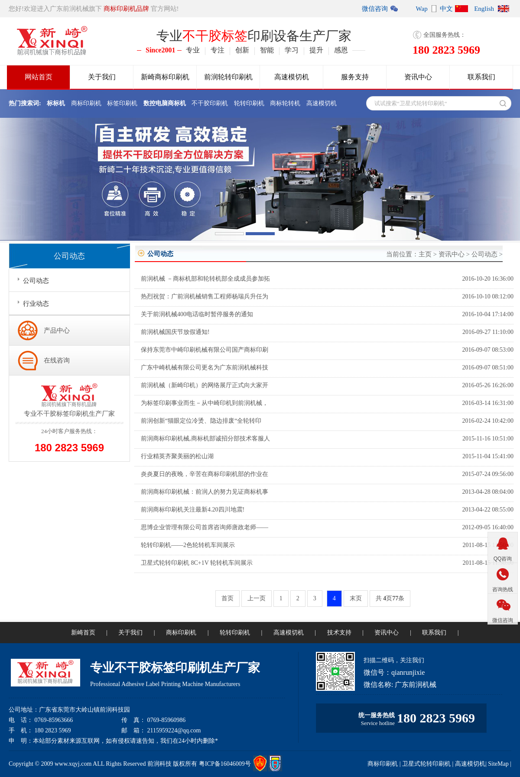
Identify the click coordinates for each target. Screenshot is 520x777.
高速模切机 (291, 77)
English (484, 8)
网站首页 (38, 77)
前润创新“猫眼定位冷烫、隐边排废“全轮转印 (201, 421)
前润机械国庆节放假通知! (175, 332)
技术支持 (339, 632)
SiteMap (498, 764)
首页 (227, 598)
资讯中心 (418, 77)
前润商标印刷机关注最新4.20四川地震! (192, 509)
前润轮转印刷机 (228, 77)
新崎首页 (83, 632)
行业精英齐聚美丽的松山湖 (177, 456)
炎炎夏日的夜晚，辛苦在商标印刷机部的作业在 (204, 474)
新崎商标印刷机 (165, 77)
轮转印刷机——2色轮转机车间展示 (188, 545)
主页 (425, 254)
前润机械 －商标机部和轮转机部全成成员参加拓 (205, 278)
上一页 (256, 598)
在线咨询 (57, 360)
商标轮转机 (285, 103)
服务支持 (355, 77)
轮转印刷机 (249, 103)
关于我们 (102, 77)
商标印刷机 (86, 103)
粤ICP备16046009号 (225, 764)
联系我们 (481, 77)
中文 (446, 8)
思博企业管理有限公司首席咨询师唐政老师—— (204, 527)
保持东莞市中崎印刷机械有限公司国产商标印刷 (204, 349)
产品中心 (57, 330)
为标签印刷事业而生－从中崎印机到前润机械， (204, 403)
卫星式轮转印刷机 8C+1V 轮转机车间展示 (197, 563)
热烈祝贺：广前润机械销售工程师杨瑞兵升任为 (204, 296)
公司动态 (484, 254)
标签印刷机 (122, 103)
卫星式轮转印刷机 (426, 764)
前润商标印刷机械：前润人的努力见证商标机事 (204, 492)
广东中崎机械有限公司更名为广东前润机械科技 (204, 367)
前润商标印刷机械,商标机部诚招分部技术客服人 (205, 438)
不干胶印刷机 (210, 103)
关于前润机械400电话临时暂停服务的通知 (197, 314)
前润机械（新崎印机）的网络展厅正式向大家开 (204, 385)
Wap (422, 8)
